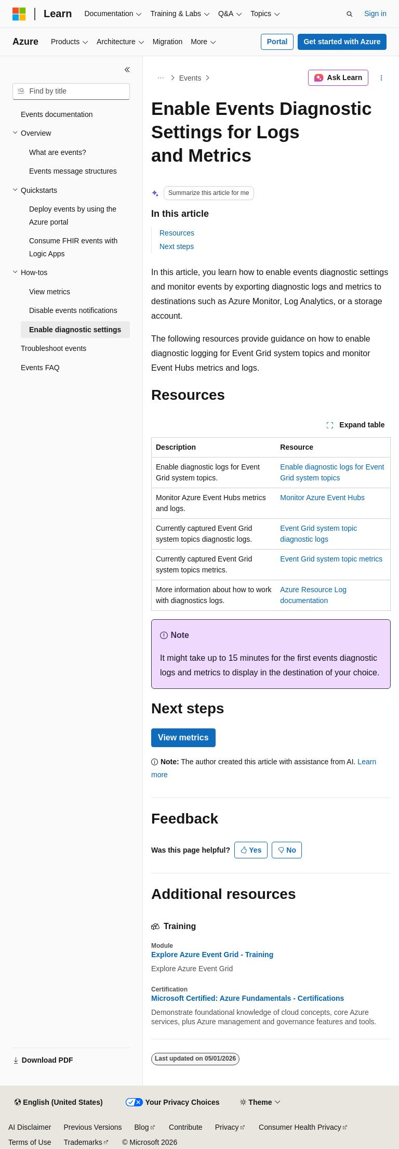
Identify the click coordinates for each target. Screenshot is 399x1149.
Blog (142, 1127)
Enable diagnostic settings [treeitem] (75, 329)
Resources (176, 233)
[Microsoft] (19, 14)
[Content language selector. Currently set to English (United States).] (58, 1102)
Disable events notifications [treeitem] (73, 310)
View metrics (183, 737)
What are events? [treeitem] (57, 152)
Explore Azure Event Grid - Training (212, 954)
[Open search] (349, 14)
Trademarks (82, 1142)
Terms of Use (29, 1142)
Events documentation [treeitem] (57, 114)
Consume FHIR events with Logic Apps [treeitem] (73, 247)
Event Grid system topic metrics (331, 559)
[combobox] (71, 91)
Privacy (227, 1127)
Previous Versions (92, 1127)
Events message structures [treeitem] (73, 171)
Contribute (186, 1127)
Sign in (375, 13)
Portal (277, 41)
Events (190, 78)
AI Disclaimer (29, 1127)
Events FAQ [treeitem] (40, 367)
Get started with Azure (341, 41)
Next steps (176, 246)
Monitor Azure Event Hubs (322, 497)
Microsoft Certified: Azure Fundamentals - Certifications (247, 998)
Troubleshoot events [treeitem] (53, 348)
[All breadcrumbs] (160, 78)
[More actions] (382, 78)
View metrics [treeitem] (49, 292)
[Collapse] (127, 69)
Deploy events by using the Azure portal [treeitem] (72, 215)
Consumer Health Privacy (300, 1127)
